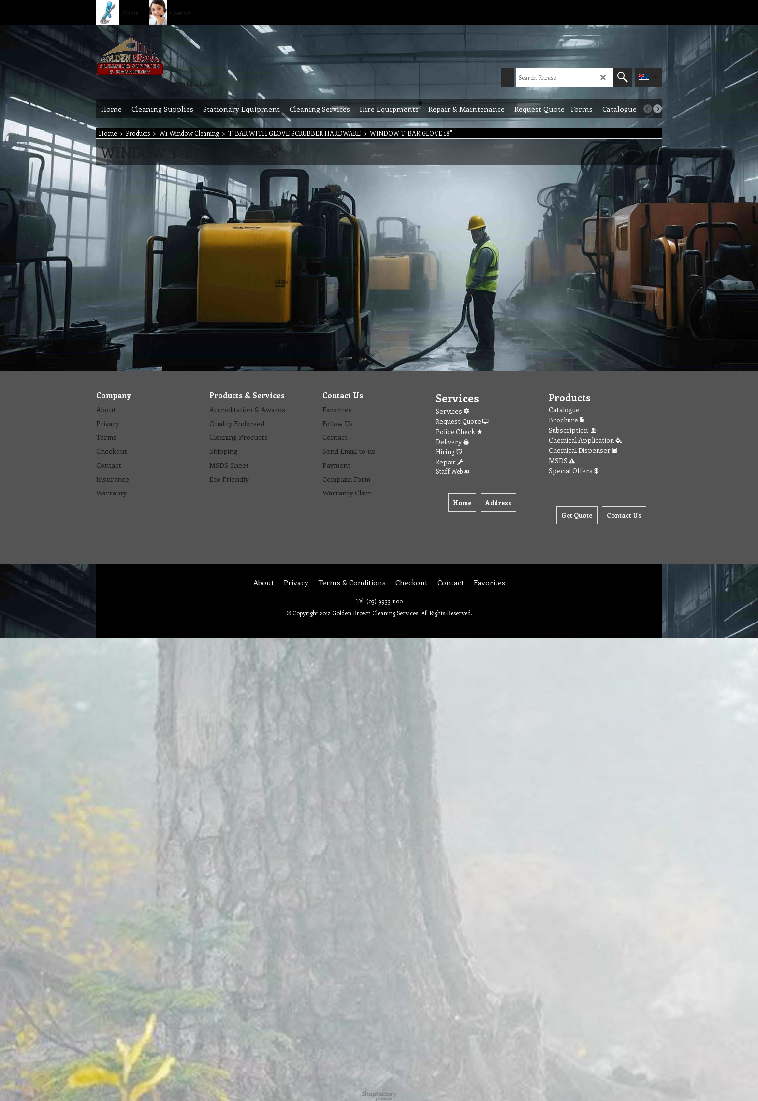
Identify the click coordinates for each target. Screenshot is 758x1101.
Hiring (449, 451)
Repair (449, 461)
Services (452, 411)
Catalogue (564, 409)
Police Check (459, 431)
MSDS (562, 460)
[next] (657, 108)
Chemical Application (585, 440)
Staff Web (452, 471)
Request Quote (462, 421)
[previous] (647, 108)
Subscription (573, 430)
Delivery (452, 441)
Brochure (566, 419)
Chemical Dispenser (583, 450)
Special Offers (573, 470)
